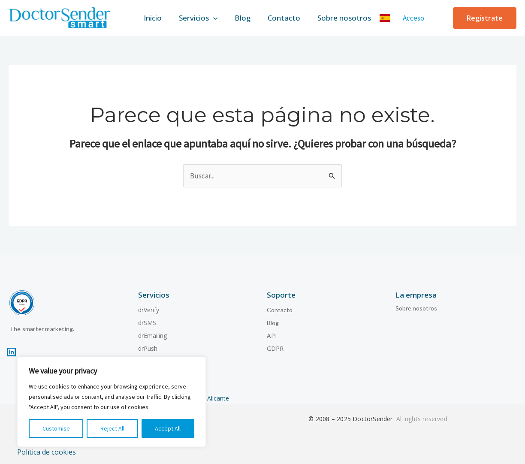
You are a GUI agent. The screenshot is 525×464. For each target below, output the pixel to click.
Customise (56, 428)
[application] (209, 17)
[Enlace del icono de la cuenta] (422, 17)
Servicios (194, 17)
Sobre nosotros (351, 17)
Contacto (287, 17)
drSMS (147, 320)
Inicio (146, 17)
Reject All (112, 428)
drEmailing (152, 333)
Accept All (168, 428)
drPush (147, 346)
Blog (242, 17)
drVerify (148, 308)
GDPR (275, 346)
